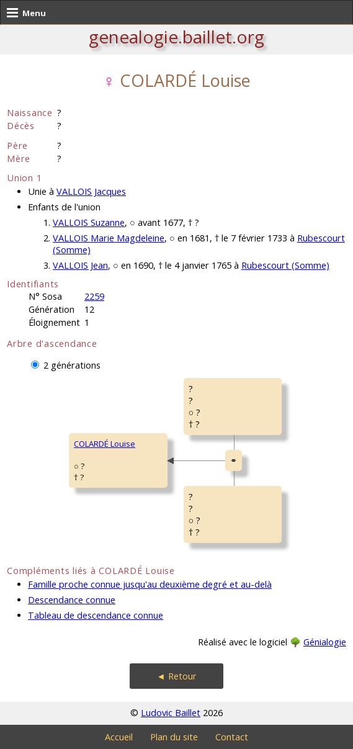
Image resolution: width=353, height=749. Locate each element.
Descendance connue (71, 600)
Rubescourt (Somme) (285, 265)
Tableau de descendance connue (95, 615)
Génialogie (324, 642)
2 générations (72, 365)
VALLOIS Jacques (91, 191)
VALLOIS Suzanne (89, 222)
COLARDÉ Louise (104, 443)
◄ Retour (176, 676)
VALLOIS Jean (80, 265)
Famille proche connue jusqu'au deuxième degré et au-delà (150, 584)
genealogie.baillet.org (176, 36)
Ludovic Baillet (170, 713)
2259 (94, 296)
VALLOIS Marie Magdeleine (108, 238)
